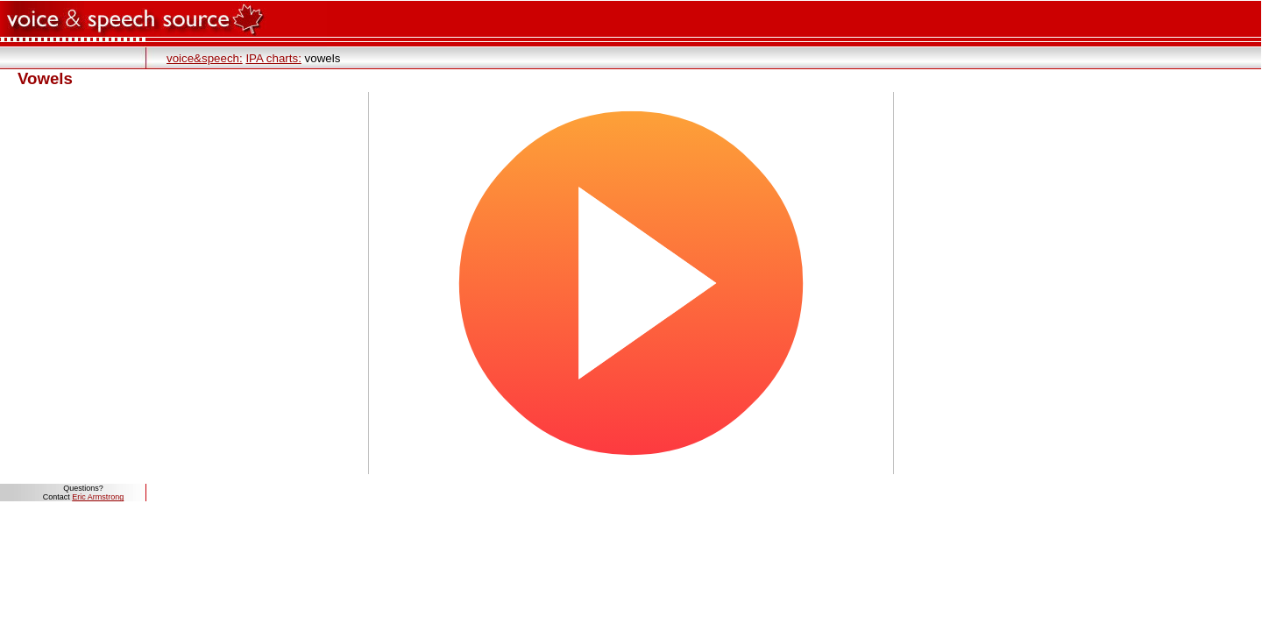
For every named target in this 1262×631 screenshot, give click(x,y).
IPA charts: (273, 58)
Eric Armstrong (98, 497)
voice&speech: (205, 58)
